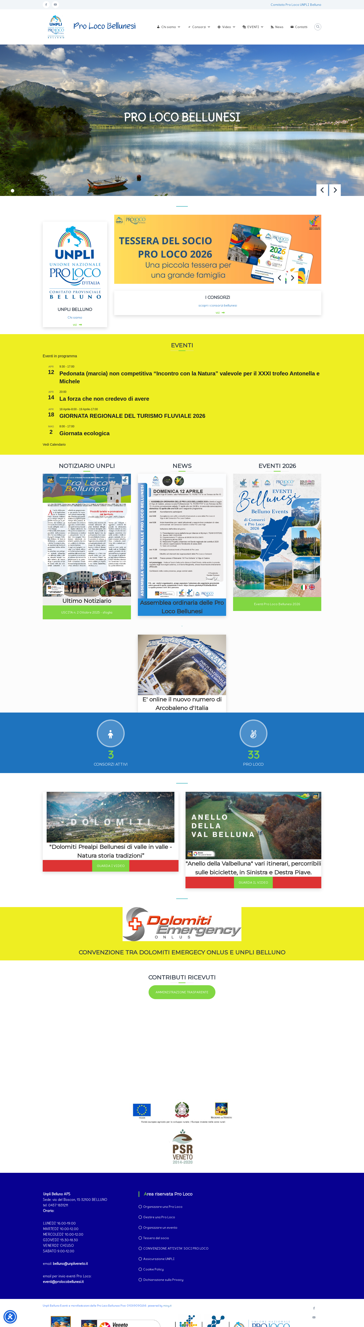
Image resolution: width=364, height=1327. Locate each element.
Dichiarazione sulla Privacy (163, 1280)
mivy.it (167, 1305)
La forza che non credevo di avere (104, 399)
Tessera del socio (156, 1238)
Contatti (301, 27)
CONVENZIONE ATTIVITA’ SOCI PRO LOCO (175, 1248)
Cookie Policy (153, 1269)
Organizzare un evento (160, 1227)
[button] (335, 190)
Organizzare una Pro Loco (162, 1207)
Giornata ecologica (84, 433)
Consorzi (201, 26)
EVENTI (255, 26)
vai (75, 325)
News (279, 27)
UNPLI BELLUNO (75, 309)
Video (229, 26)
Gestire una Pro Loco (159, 1217)
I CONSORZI (217, 297)
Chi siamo (171, 26)
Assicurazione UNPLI (159, 1259)
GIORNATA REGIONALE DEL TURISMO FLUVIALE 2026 (132, 416)
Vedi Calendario (54, 444)
